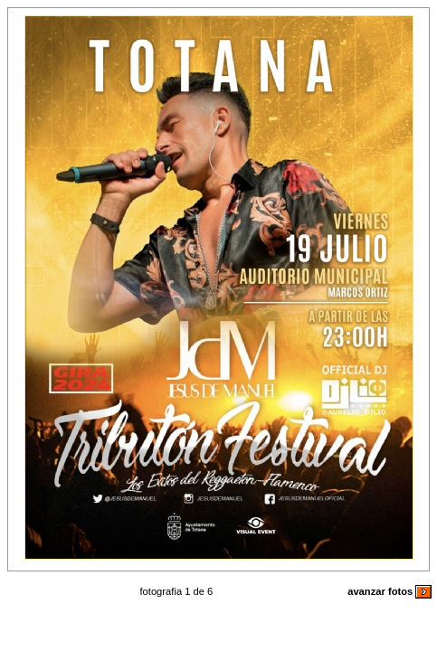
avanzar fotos (389, 591)
